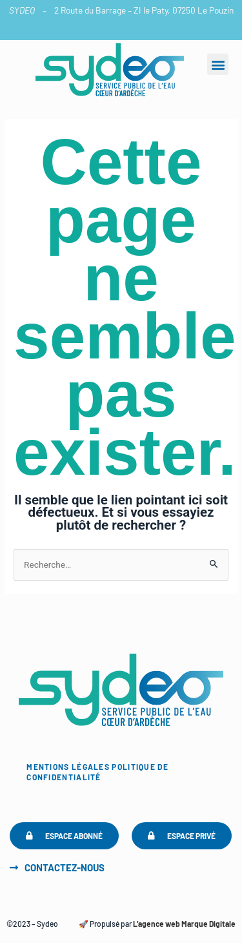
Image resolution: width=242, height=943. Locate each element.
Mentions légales (68, 766)
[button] (217, 64)
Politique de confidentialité (97, 772)
